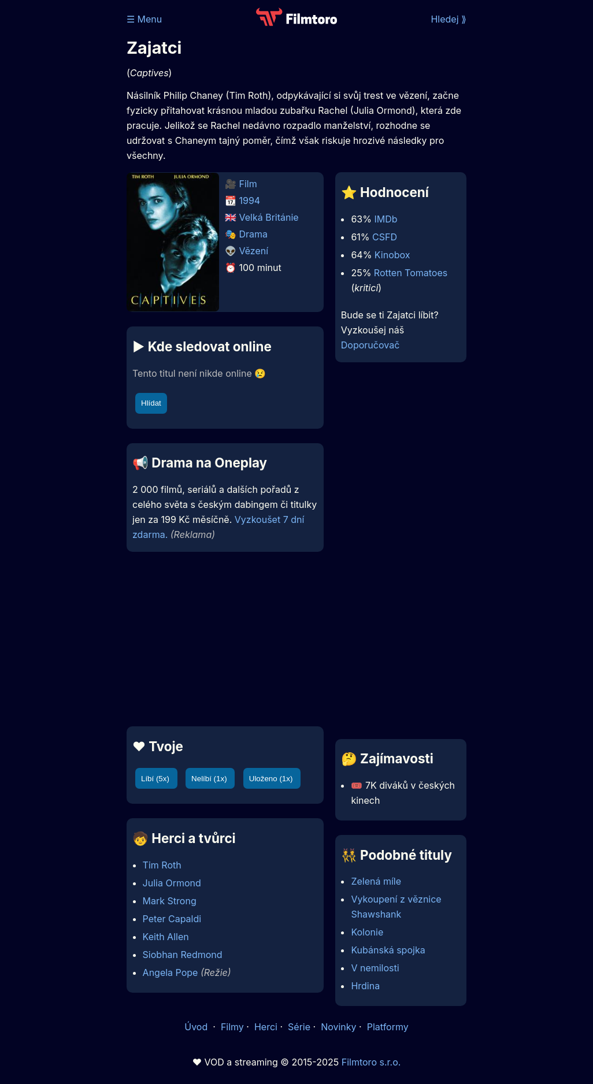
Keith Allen (166, 936)
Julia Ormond (172, 883)
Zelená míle (376, 881)
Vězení (254, 251)
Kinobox (392, 255)
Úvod (197, 1027)
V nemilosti (375, 968)
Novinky (338, 1027)
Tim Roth (162, 865)
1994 (250, 200)
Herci (265, 1027)
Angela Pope (170, 972)
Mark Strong (170, 901)
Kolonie (367, 932)
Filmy (232, 1027)
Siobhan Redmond (183, 954)
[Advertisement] (221, 639)
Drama (253, 234)
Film (248, 184)
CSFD (384, 237)
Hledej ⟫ (448, 19)
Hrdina (365, 986)
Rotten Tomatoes (410, 273)
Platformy (388, 1027)
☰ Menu (144, 19)
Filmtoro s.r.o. (371, 1062)
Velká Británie (269, 217)
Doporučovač (370, 345)
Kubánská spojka (388, 950)
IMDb (385, 219)
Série (299, 1027)
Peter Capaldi (172, 919)
